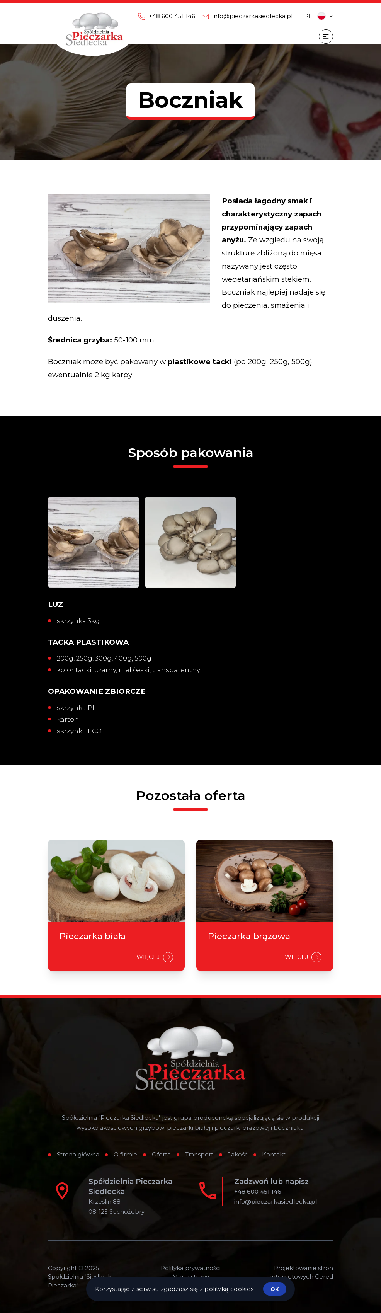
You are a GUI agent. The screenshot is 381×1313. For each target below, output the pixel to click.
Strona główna (78, 1154)
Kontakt (274, 1154)
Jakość (238, 1154)
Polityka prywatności (191, 1268)
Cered (324, 1276)
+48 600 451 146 (257, 1191)
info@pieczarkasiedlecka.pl (275, 1201)
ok (274, 1289)
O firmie (125, 1154)
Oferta (161, 1154)
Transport (199, 1154)
